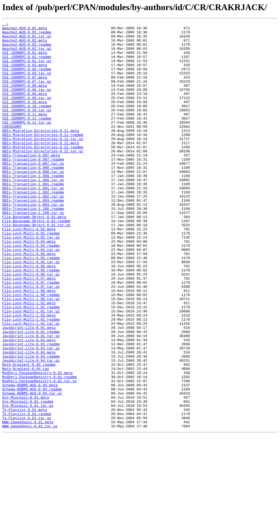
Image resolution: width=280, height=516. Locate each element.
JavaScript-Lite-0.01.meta (29, 389)
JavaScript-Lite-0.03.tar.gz (31, 413)
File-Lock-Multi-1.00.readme (31, 349)
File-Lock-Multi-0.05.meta (29, 300)
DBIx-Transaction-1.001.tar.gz (33, 221)
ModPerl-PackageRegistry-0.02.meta (37, 443)
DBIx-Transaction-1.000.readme (33, 206)
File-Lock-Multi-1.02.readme (31, 379)
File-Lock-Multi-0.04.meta (29, 285)
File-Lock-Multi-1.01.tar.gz (31, 369)
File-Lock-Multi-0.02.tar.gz (31, 280)
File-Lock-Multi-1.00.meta (29, 344)
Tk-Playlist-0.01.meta (24, 487)
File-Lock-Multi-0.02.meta (29, 270)
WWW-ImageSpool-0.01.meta (27, 502)
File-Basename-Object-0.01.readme (36, 261)
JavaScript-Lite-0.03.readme (31, 408)
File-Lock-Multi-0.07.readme (31, 334)
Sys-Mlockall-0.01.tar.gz (27, 482)
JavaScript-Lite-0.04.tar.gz (31, 428)
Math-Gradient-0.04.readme (29, 433)
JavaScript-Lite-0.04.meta (29, 418)
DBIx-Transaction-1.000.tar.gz (33, 211)
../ (5, 24)
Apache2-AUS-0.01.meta (24, 29)
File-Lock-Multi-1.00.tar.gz (31, 354)
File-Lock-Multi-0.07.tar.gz (31, 339)
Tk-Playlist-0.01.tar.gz (26, 497)
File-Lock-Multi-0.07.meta (29, 329)
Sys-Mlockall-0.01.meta (25, 472)
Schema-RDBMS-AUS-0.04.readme (32, 462)
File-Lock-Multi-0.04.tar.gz (31, 295)
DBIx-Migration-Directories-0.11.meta (40, 152)
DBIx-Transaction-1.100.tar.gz (33, 251)
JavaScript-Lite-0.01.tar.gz (31, 398)
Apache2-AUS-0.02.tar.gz (26, 54)
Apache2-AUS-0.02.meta (24, 44)
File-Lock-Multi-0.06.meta (29, 315)
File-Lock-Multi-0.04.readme (31, 290)
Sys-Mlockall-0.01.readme (27, 477)
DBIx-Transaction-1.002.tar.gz (33, 231)
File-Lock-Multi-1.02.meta (29, 374)
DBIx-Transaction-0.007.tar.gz (33, 192)
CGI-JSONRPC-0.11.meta (24, 133)
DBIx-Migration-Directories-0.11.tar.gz (42, 162)
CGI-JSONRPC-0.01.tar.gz (26, 68)
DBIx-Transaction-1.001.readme (33, 216)
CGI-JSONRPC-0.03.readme (26, 78)
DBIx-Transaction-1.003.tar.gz (33, 241)
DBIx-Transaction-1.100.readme (33, 246)
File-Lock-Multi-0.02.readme (31, 275)
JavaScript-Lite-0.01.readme (31, 394)
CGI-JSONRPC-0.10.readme (26, 123)
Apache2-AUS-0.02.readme (26, 49)
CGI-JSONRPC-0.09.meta (24, 108)
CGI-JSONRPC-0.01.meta (24, 59)
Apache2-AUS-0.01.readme (26, 34)
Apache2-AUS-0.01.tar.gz (26, 39)
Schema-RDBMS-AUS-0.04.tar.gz (32, 467)
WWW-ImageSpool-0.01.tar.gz (30, 507)
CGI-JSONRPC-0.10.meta (24, 118)
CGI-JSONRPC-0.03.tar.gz (26, 83)
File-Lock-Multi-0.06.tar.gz (31, 325)
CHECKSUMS (11, 147)
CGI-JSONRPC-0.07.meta (24, 88)
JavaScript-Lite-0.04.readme (31, 423)
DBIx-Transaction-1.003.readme (33, 236)
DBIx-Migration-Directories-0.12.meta (40, 167)
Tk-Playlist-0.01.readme (26, 492)
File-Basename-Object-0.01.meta (34, 256)
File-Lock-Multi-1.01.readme (31, 364)
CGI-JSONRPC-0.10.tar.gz (26, 128)
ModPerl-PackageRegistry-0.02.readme (39, 448)
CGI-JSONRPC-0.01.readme (26, 64)
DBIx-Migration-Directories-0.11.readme (42, 157)
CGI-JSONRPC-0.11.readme (26, 137)
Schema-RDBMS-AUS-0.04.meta (30, 458)
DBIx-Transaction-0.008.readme (33, 197)
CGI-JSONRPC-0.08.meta (24, 98)
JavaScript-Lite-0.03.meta (29, 403)
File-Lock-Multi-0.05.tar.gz (31, 310)
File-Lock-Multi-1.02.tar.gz (31, 384)
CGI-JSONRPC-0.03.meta (24, 73)
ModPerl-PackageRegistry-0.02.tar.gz (39, 453)
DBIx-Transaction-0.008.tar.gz (33, 201)
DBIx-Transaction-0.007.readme (33, 187)
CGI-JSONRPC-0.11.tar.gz (26, 142)
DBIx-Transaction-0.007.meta (31, 182)
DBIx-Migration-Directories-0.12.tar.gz (42, 177)
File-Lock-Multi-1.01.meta (29, 359)
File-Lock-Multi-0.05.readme (31, 305)
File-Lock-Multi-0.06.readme (31, 320)
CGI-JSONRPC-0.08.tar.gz (26, 103)
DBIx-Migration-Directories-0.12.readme (42, 172)
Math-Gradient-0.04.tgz (25, 438)
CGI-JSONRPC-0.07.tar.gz (26, 93)
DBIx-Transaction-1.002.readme (33, 226)
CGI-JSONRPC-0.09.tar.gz (26, 113)
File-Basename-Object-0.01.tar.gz (36, 265)
